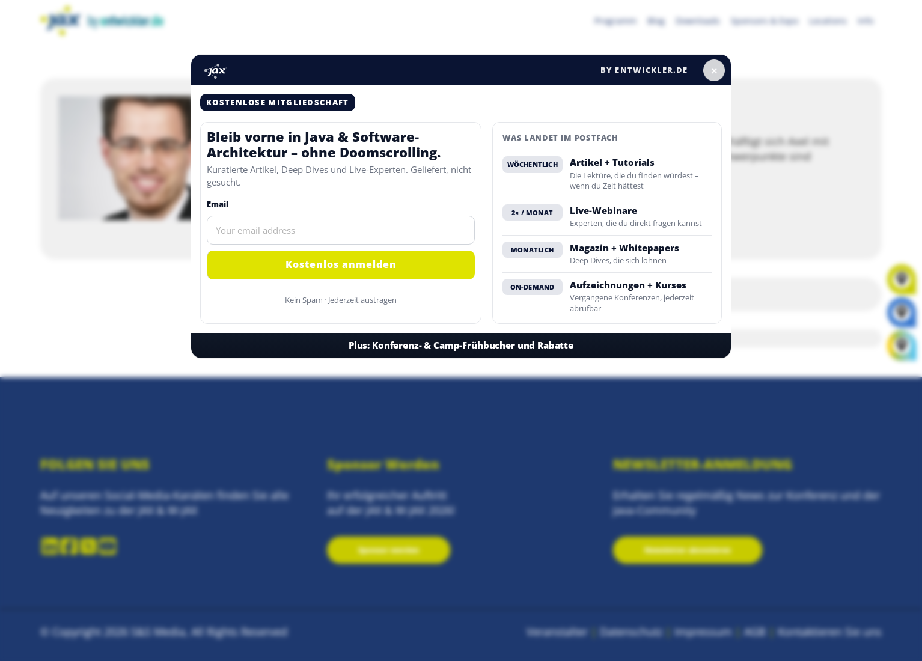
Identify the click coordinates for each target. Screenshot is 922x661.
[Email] (341, 230)
